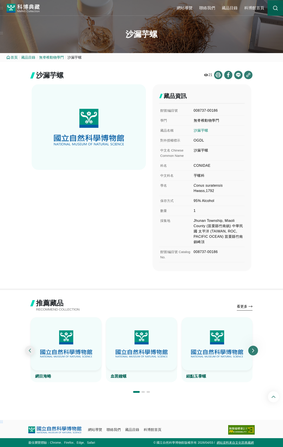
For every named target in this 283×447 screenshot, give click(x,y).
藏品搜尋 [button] (275, 8)
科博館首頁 (254, 8)
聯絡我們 (207, 8)
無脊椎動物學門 (51, 57)
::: (1, 8)
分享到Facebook (228, 75)
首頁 (14, 57)
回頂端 (277, 396)
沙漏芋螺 (201, 130)
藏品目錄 (230, 8)
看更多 (242, 307)
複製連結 (248, 75)
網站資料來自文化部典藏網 (235, 442)
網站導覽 (185, 8)
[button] (136, 392)
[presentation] (30, 351)
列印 (218, 75)
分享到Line (238, 75)
